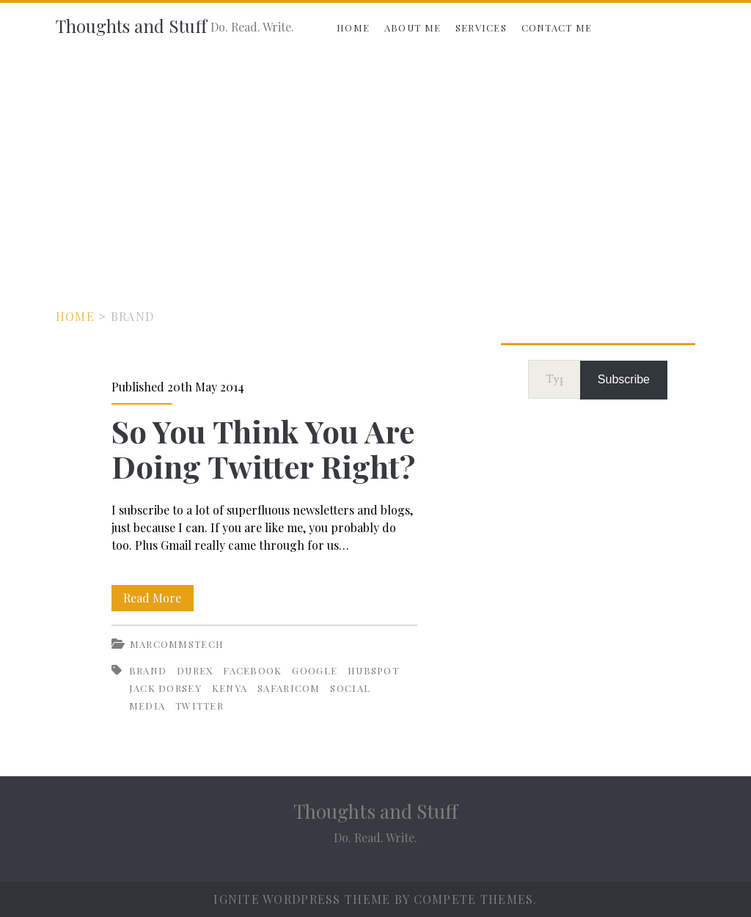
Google (314, 670)
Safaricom (288, 688)
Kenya (230, 688)
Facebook (252, 670)
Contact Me (557, 27)
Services (481, 27)
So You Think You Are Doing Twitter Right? (263, 448)
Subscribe (624, 379)
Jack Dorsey (165, 688)
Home (353, 27)
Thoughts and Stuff (131, 25)
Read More (158, 598)
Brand (148, 670)
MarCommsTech (177, 644)
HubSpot (373, 670)
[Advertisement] (375, 162)
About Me (412, 27)
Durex (195, 670)
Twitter (199, 705)
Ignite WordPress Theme (301, 899)
